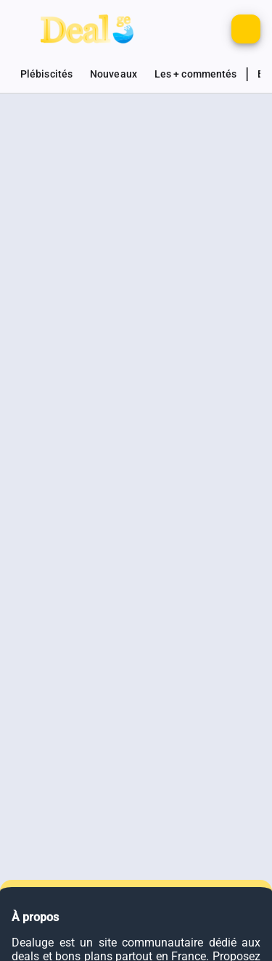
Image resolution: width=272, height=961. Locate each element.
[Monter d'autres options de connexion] (182, 28)
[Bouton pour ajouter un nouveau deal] (245, 28)
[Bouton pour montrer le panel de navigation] (26, 28)
